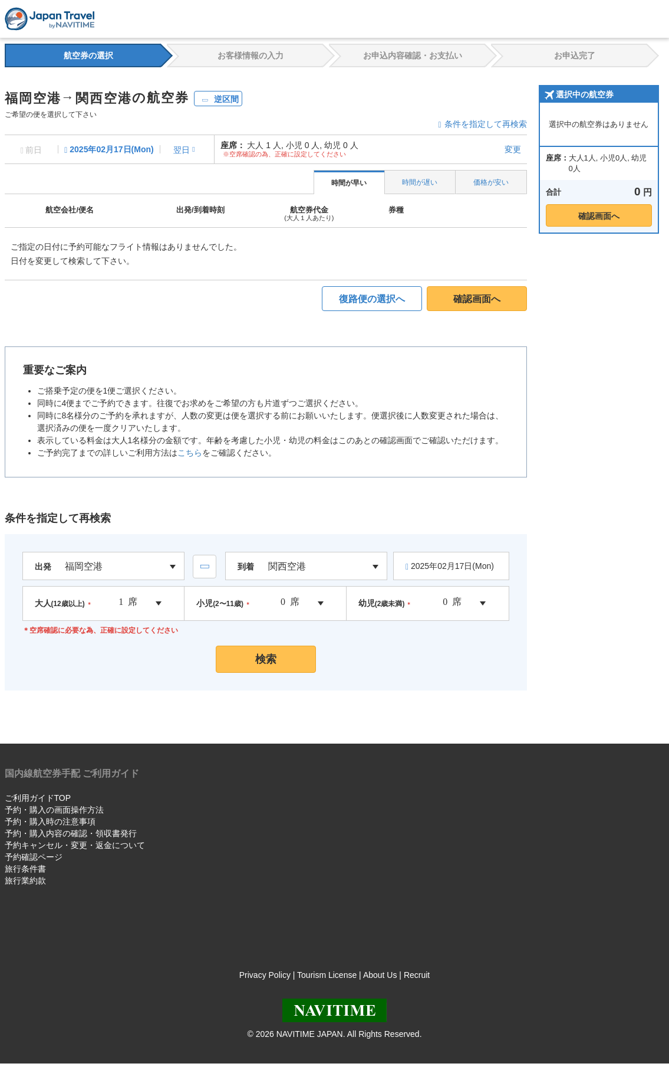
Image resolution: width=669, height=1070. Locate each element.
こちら (189, 452)
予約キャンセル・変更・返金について (75, 845)
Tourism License (327, 975)
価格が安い (491, 182)
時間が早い (349, 183)
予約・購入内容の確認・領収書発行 (71, 833)
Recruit (417, 975)
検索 (265, 659)
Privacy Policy (265, 975)
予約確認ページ (33, 857)
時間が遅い (419, 182)
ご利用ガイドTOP (38, 798)
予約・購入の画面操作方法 (54, 809)
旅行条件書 (25, 868)
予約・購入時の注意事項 (50, 821)
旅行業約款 (25, 880)
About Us (380, 975)
